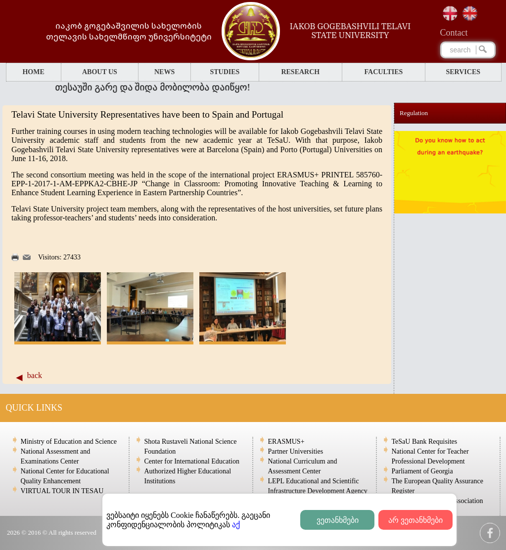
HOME (33, 72)
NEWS (164, 72)
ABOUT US (99, 72)
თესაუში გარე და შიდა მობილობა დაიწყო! (158, 87)
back (34, 375)
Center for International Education (191, 461)
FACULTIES (384, 72)
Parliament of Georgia (422, 471)
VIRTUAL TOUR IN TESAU (62, 491)
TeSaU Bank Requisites (425, 441)
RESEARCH (300, 72)
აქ (236, 524)
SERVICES (463, 72)
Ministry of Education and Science (69, 441)
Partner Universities (295, 451)
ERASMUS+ (286, 441)
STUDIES (224, 72)
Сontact (454, 33)
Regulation (414, 113)
